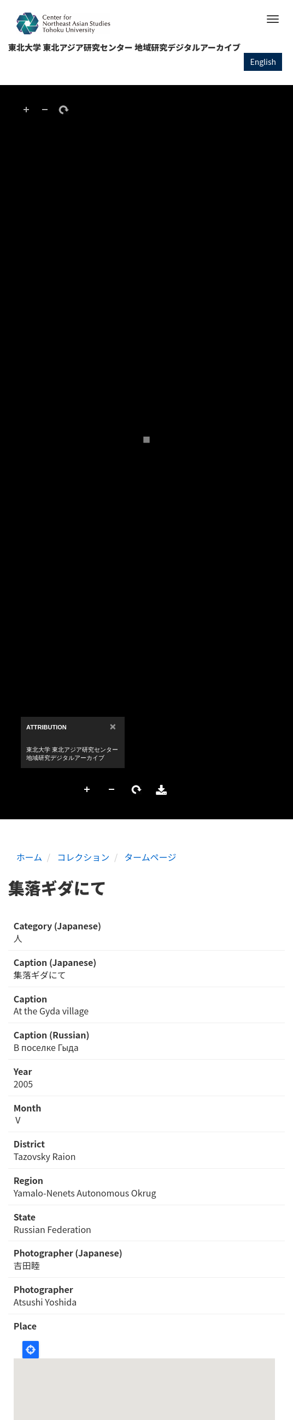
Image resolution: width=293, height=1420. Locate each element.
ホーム (29, 856)
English (263, 61)
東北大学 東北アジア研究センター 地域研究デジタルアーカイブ (124, 47)
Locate (30, 1349)
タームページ (150, 856)
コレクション (83, 856)
